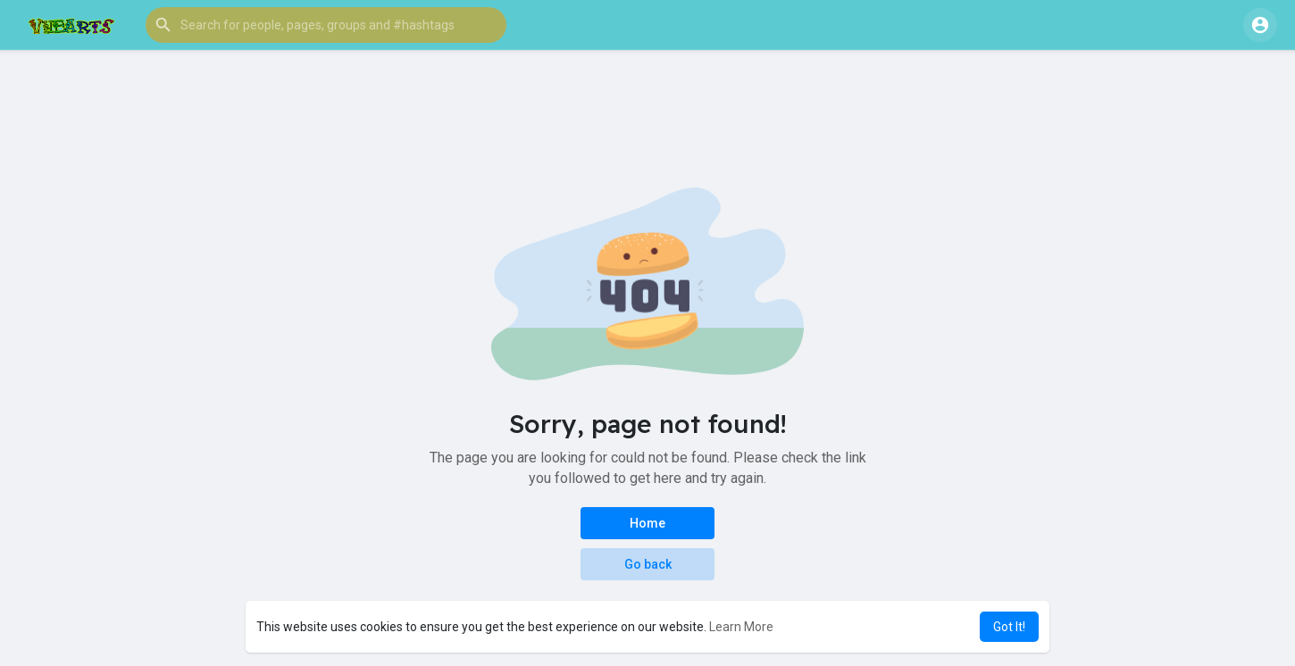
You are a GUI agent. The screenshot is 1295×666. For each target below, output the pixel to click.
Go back (648, 564)
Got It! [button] (1009, 627)
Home (647, 523)
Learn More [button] (741, 627)
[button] (326, 25)
